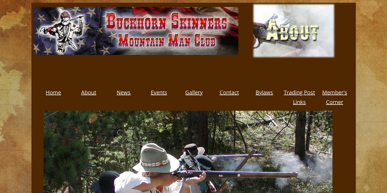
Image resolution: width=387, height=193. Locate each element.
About (88, 92)
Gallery (194, 92)
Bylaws (264, 92)
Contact (229, 92)
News (124, 92)
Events (159, 92)
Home (53, 92)
